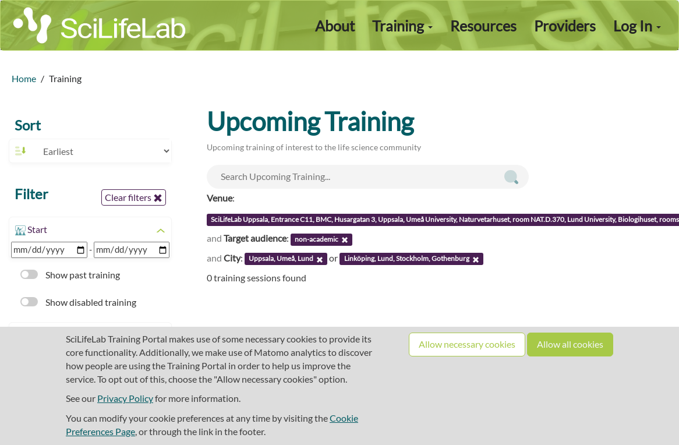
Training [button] (402, 25)
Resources (483, 25)
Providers (565, 25)
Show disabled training (78, 302)
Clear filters (133, 197)
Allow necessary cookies (467, 343)
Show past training (70, 274)
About (335, 25)
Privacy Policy (125, 398)
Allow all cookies (570, 343)
